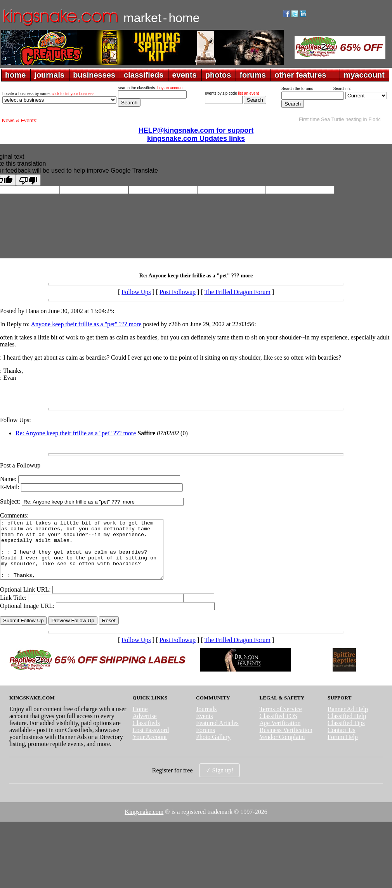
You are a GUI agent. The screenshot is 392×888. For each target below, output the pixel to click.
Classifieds (146, 734)
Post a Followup (20, 465)
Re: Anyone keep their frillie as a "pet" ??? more (76, 433)
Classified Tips (346, 734)
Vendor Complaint (282, 748)
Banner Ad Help (348, 720)
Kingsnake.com (144, 823)
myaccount (364, 75)
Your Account (149, 748)
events (184, 75)
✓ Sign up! (220, 782)
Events (204, 727)
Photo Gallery (213, 748)
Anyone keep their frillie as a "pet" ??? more (86, 324)
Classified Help (347, 727)
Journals (206, 720)
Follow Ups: (15, 420)
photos (218, 75)
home (15, 75)
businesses (94, 75)
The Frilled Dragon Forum (237, 292)
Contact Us (342, 741)
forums (252, 75)
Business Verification (286, 741)
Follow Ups (136, 292)
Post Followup (178, 292)
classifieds (143, 75)
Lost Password (150, 741)
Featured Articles (217, 734)
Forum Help (343, 748)
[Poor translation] (28, 180)
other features (300, 75)
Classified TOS (279, 727)
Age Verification (280, 734)
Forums (205, 741)
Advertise (144, 727)
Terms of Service (281, 720)
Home (139, 720)
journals (49, 75)
